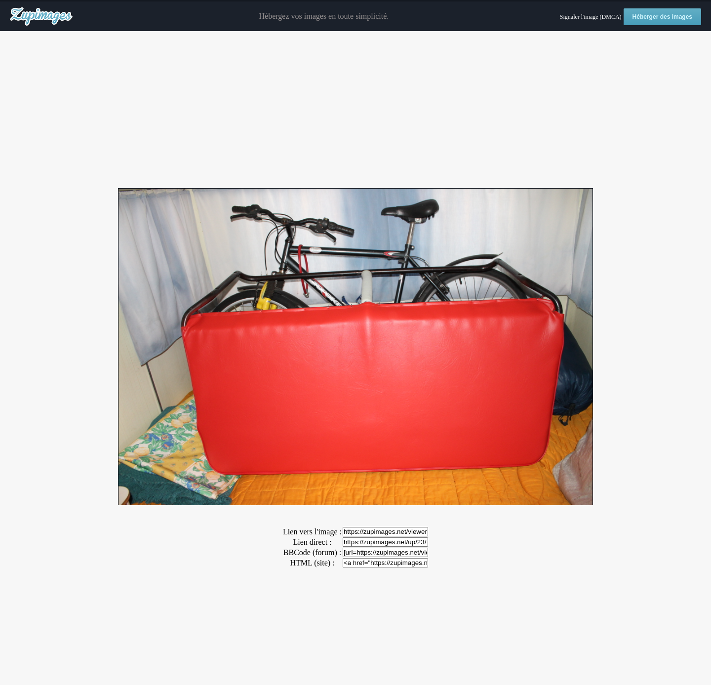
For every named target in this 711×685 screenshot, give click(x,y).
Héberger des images (662, 16)
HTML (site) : (312, 563)
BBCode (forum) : (312, 552)
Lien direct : (312, 542)
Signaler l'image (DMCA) (591, 16)
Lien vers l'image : (312, 531)
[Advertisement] (355, 110)
